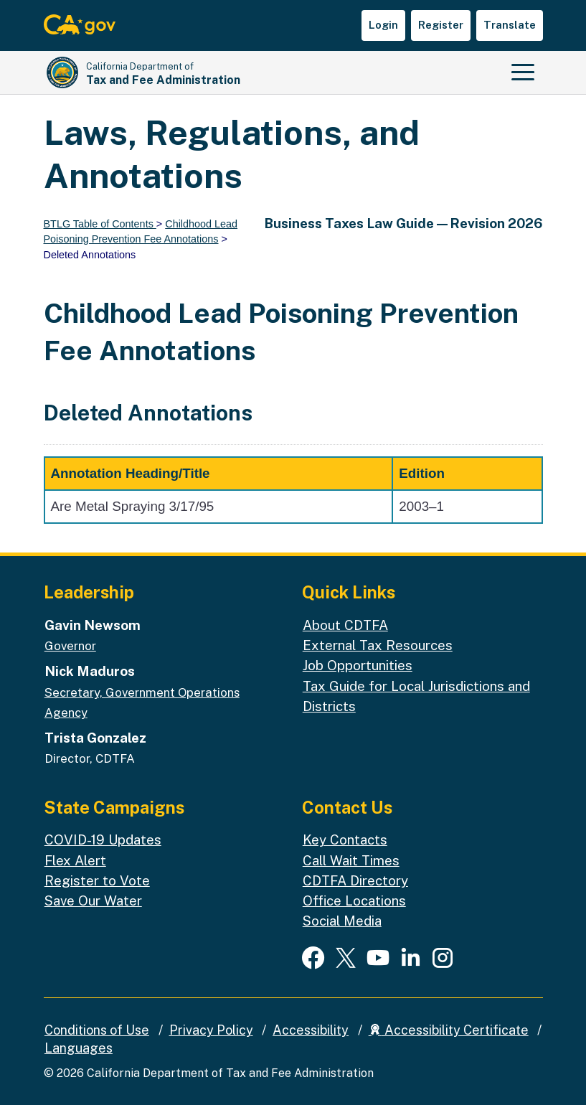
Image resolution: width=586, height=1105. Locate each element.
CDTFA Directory (355, 880)
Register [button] (440, 25)
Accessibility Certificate (449, 1030)
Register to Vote (97, 880)
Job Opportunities (357, 665)
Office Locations (354, 900)
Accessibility (311, 1030)
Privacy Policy (211, 1030)
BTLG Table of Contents (100, 224)
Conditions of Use (96, 1030)
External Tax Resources (378, 645)
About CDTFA (345, 625)
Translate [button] (509, 25)
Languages (78, 1047)
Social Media (342, 920)
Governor (70, 646)
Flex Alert (75, 860)
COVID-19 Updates (102, 839)
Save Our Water (93, 900)
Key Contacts (345, 839)
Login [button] (383, 25)
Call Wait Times (351, 860)
